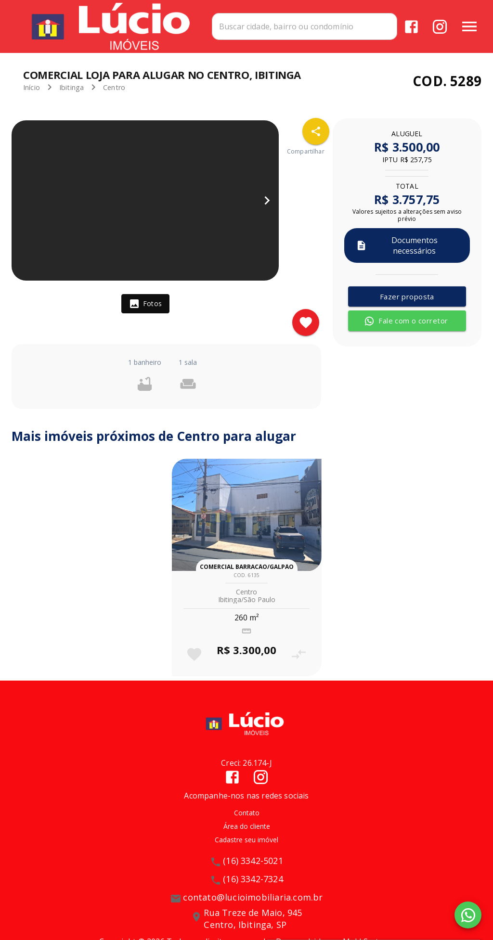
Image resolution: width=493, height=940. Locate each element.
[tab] (145, 303)
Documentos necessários (397, 245)
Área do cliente (246, 826)
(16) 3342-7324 (253, 879)
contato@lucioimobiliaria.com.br (253, 897)
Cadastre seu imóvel (246, 839)
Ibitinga (71, 87)
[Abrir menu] (469, 26)
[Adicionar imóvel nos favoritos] (305, 322)
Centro (114, 87)
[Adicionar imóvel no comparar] (298, 654)
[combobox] (304, 26)
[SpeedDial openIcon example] (315, 131)
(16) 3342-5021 (253, 860)
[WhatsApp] (467, 914)
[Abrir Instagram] (439, 26)
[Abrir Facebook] (411, 26)
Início (31, 87)
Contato (246, 812)
